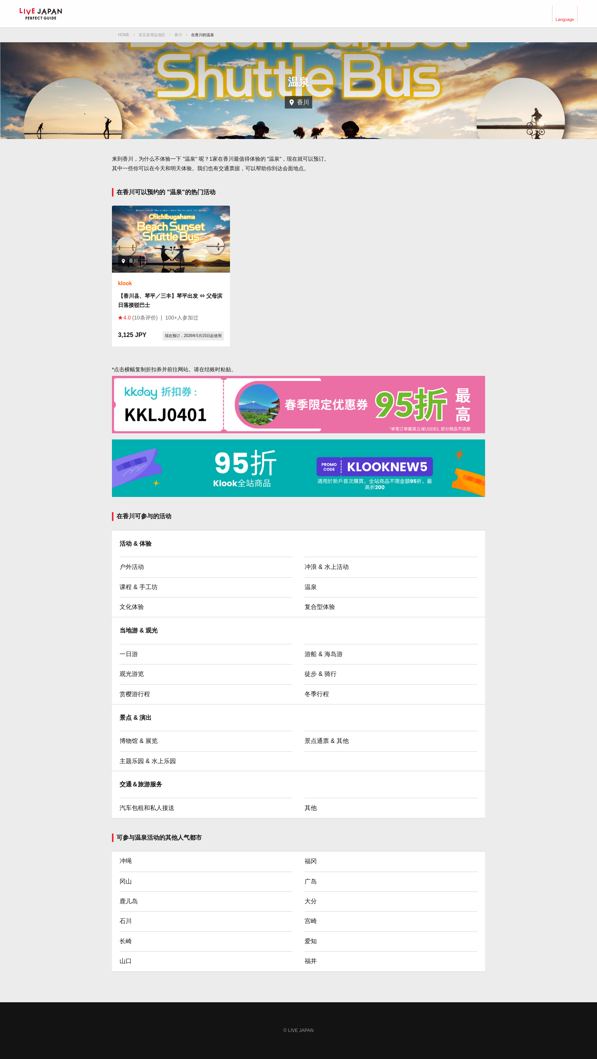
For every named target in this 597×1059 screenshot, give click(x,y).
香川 (178, 35)
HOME (123, 35)
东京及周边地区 (152, 35)
